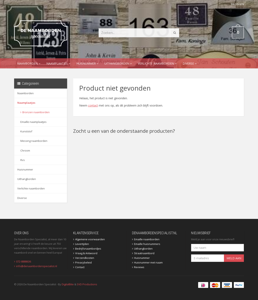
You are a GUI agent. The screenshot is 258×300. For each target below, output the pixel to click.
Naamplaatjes (58, 63)
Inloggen (237, 4)
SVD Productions (87, 284)
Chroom (25, 150)
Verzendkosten (84, 258)
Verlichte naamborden (157, 63)
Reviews (139, 267)
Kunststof (26, 131)
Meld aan (234, 258)
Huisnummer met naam (148, 262)
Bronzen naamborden (36, 112)
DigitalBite (68, 284)
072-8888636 (23, 261)
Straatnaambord (144, 253)
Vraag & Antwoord (86, 253)
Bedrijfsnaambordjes (88, 248)
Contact (79, 267)
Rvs (22, 160)
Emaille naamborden (146, 239)
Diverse (190, 63)
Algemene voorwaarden (90, 239)
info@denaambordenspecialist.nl (36, 266)
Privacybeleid (83, 262)
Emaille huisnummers (147, 244)
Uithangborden (118, 63)
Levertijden (82, 244)
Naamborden (28, 63)
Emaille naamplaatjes (33, 122)
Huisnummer (87, 63)
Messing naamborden (33, 141)
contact (93, 105)
